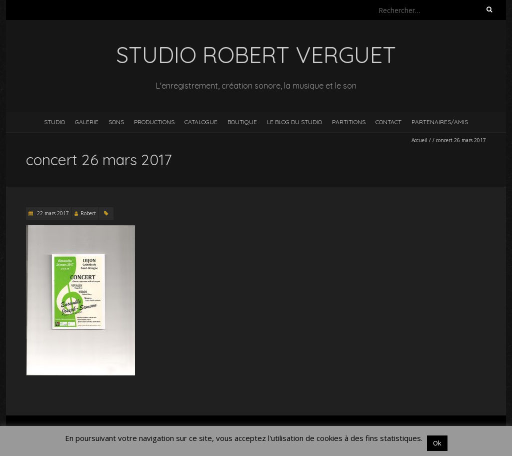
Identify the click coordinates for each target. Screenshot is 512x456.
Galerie (86, 122)
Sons (116, 122)
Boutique (242, 122)
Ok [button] (437, 442)
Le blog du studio (294, 122)
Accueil (420, 140)
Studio (54, 122)
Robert (88, 213)
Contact (389, 122)
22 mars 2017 (52, 213)
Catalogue (201, 122)
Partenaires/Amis (440, 122)
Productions (154, 122)
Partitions (349, 122)
